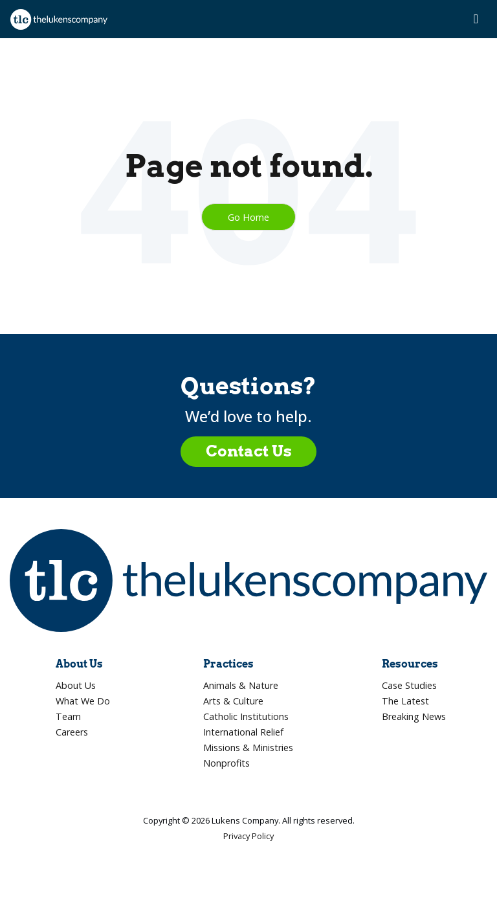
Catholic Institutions (246, 716)
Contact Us (249, 451)
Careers (72, 732)
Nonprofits (226, 763)
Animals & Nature (240, 685)
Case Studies (409, 685)
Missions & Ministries (248, 747)
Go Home (248, 216)
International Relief (243, 732)
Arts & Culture (233, 701)
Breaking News (414, 716)
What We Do (83, 701)
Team (68, 716)
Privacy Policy (248, 836)
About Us (76, 685)
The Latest (405, 701)
